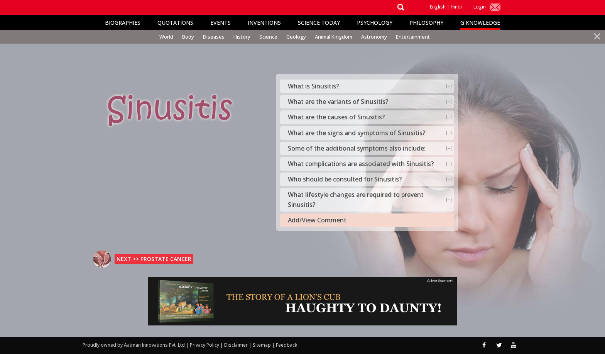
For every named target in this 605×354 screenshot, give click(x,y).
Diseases (214, 36)
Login (479, 6)
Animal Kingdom (333, 36)
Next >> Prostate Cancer (154, 259)
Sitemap (262, 345)
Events (220, 22)
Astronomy (374, 36)
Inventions (264, 22)
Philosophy (426, 22)
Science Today (319, 22)
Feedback (286, 345)
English (438, 6)
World (166, 36)
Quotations (175, 22)
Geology (296, 36)
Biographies (122, 22)
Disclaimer (236, 345)
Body (188, 36)
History (241, 36)
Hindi (456, 6)
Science (268, 36)
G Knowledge (480, 22)
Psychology (374, 22)
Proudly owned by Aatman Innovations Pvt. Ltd (134, 345)
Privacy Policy (205, 345)
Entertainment (413, 36)
